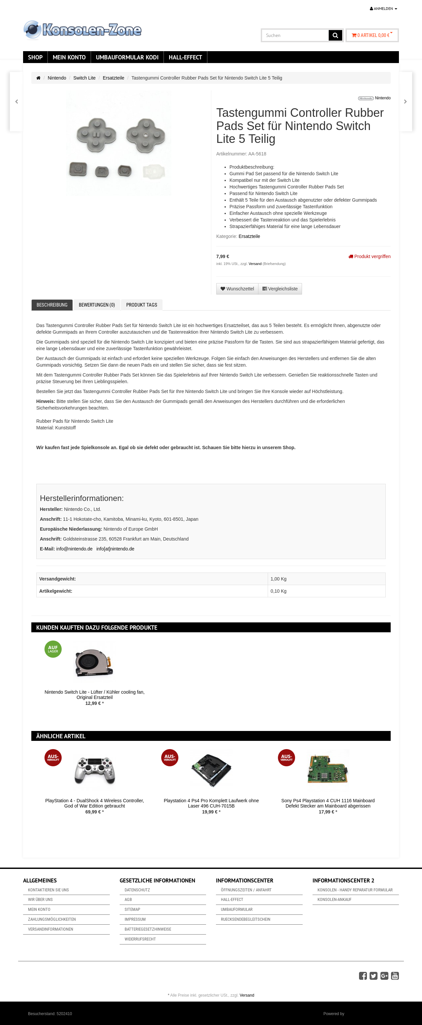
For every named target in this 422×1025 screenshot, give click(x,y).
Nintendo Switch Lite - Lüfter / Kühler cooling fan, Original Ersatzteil (95, 694)
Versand (255, 264)
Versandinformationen (50, 929)
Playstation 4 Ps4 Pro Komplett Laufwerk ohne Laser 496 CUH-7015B (211, 803)
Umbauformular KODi (127, 57)
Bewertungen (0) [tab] (97, 305)
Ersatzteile (113, 78)
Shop (35, 57)
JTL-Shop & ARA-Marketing (370, 1013)
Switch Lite (84, 78)
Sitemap (132, 909)
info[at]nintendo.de (115, 548)
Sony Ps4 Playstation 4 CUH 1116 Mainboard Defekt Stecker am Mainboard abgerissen (328, 803)
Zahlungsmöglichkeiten (52, 919)
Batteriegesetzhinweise (148, 929)
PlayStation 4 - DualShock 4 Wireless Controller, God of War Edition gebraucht (94, 803)
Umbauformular (237, 909)
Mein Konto (69, 57)
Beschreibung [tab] (52, 305)
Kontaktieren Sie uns (48, 889)
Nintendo (57, 78)
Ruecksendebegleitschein (245, 919)
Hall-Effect (185, 57)
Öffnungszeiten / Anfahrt (246, 889)
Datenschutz (137, 889)
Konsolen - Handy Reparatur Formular (355, 889)
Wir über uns (40, 899)
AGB (128, 899)
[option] (94, 678)
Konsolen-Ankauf (334, 899)
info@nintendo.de (74, 548)
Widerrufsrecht (140, 939)
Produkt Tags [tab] (141, 305)
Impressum (135, 919)
